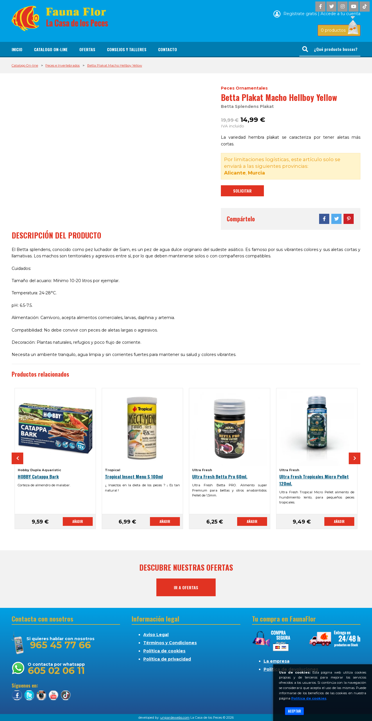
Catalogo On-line (51, 49)
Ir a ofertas (186, 587)
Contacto (167, 49)
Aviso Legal (156, 634)
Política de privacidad (167, 659)
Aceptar (294, 711)
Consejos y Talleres (126, 49)
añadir (77, 521)
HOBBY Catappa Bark (38, 476)
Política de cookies (164, 651)
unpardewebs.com (174, 717)
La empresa (276, 661)
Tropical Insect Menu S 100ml (134, 476)
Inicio (17, 49)
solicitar (242, 191)
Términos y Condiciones (170, 642)
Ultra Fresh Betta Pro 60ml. (219, 476)
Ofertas (87, 49)
